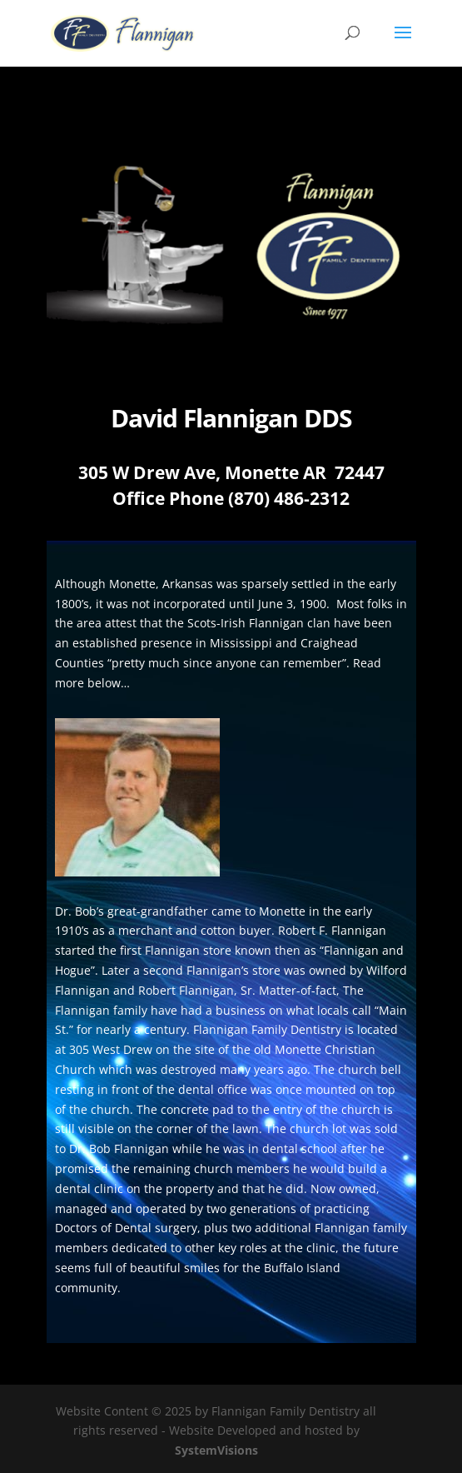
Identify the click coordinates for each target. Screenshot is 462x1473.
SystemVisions (216, 1450)
